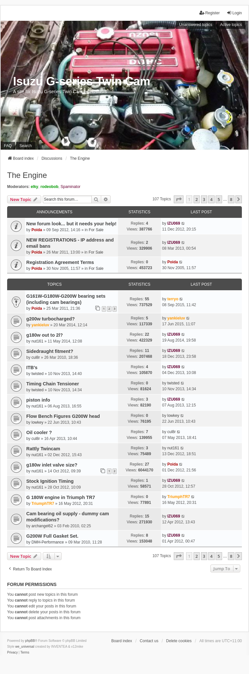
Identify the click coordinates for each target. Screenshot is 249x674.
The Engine (27, 175)
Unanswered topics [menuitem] (195, 24)
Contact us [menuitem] (149, 641)
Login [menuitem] (234, 12)
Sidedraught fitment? (49, 351)
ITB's (32, 367)
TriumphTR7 (42, 503)
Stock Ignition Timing (50, 481)
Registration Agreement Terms (60, 262)
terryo (172, 299)
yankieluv (40, 325)
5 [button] (219, 199)
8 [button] (231, 199)
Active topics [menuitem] (231, 24)
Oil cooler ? (39, 432)
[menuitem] (12, 652)
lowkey (37, 422)
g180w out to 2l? (44, 335)
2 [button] (197, 199)
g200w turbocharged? (50, 318)
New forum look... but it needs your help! (71, 223)
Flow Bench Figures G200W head (63, 416)
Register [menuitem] (209, 12)
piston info (38, 400)
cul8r (35, 357)
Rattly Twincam (43, 448)
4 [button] (211, 199)
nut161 (37, 341)
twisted (37, 373)
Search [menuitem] (25, 146)
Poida (36, 230)
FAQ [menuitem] (8, 146)
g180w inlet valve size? (51, 465)
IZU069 (173, 223)
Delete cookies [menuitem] (179, 641)
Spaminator (70, 186)
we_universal (24, 646)
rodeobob (49, 186)
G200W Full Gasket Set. (52, 536)
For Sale (96, 230)
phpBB (30, 641)
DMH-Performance (47, 542)
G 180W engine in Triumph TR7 (60, 497)
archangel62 (42, 526)
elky (34, 186)
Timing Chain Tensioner (52, 383)
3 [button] (204, 199)
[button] (179, 199)
